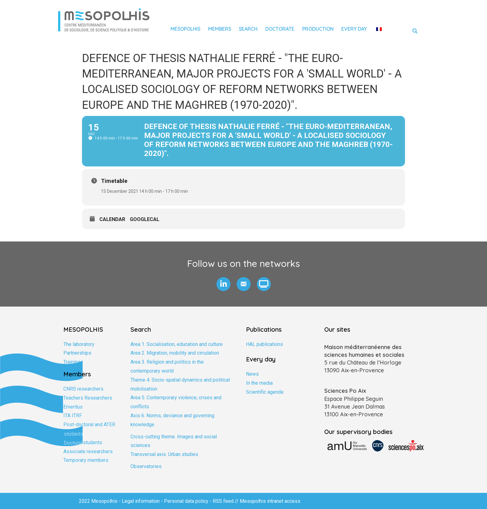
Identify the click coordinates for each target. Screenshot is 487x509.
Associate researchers (88, 451)
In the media (259, 383)
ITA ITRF (72, 415)
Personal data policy (186, 501)
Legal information (141, 501)
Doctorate (279, 29)
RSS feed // (226, 501)
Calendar (112, 219)
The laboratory (78, 344)
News (252, 374)
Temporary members (85, 460)
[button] (223, 284)
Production (318, 29)
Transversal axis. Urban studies (164, 454)
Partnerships (77, 353)
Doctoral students (82, 442)
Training (71, 362)
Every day (354, 29)
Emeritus (73, 407)
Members (219, 29)
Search (248, 29)
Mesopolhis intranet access (270, 501)
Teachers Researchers (87, 398)
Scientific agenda (264, 392)
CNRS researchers (83, 389)
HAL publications (264, 344)
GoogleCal (144, 219)
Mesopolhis (185, 29)
